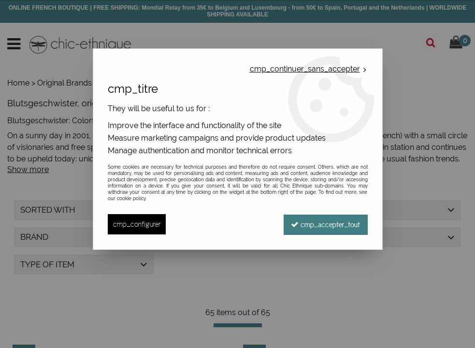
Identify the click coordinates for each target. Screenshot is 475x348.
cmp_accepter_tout (325, 224)
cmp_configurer (136, 224)
